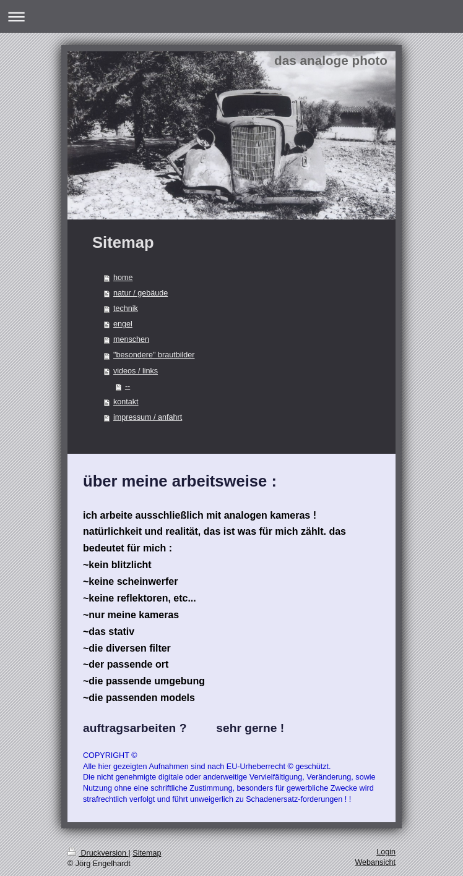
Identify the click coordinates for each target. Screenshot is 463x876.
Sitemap (146, 853)
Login (386, 852)
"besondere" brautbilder (153, 355)
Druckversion (97, 853)
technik (125, 308)
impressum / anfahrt (147, 417)
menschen (131, 339)
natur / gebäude (140, 293)
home (123, 277)
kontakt (126, 402)
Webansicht (375, 862)
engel (122, 324)
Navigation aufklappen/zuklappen (231, 16)
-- (127, 386)
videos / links (135, 371)
